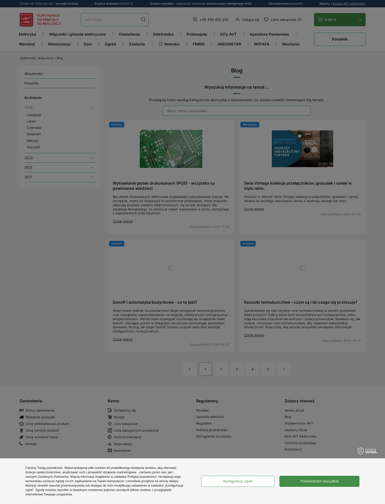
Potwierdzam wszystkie (320, 481)
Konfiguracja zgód (237, 481)
